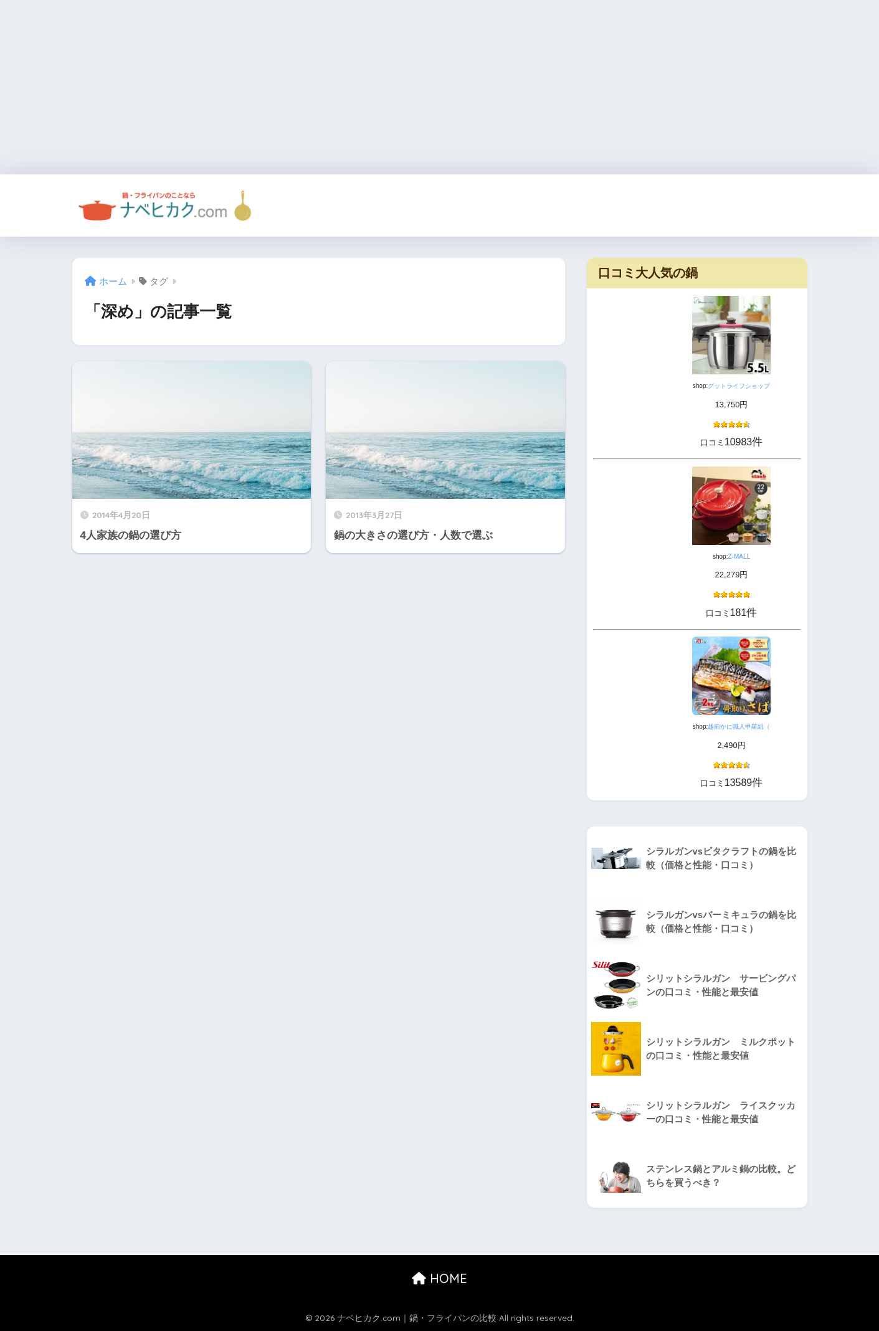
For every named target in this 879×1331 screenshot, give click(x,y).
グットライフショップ (739, 385)
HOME (439, 1278)
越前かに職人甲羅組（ (739, 726)
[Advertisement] (374, 87)
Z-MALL (739, 556)
